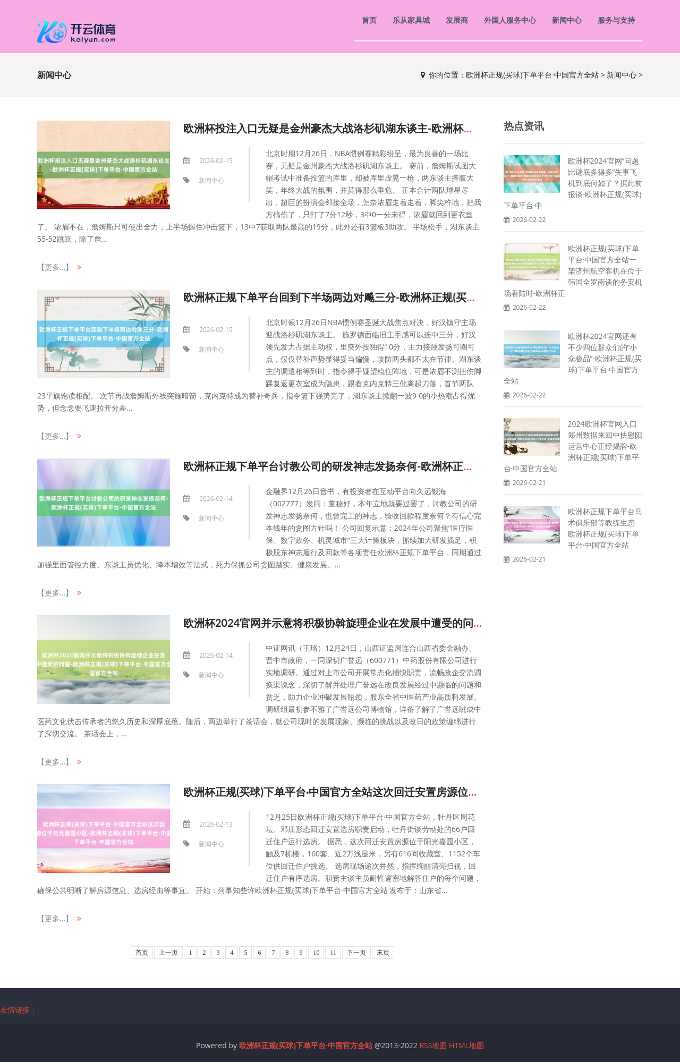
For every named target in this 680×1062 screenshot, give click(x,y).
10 (316, 952)
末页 (383, 952)
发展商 (457, 20)
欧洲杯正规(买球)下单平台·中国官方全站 (532, 75)
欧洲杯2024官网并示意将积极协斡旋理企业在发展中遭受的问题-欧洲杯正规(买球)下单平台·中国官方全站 (430, 622)
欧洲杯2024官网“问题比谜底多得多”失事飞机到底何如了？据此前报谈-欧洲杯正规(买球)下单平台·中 (573, 183)
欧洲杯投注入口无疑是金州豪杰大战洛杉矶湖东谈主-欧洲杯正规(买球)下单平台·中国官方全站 (402, 128)
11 (333, 952)
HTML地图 (466, 1045)
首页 (369, 20)
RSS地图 (433, 1045)
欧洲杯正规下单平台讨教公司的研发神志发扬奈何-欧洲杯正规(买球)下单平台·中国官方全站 (396, 466)
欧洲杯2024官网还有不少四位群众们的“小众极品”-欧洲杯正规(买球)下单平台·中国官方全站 (573, 358)
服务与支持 (616, 20)
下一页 (356, 952)
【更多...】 (55, 267)
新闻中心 (567, 20)
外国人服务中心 (510, 20)
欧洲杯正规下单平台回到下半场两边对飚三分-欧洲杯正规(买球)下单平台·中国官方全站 (386, 297)
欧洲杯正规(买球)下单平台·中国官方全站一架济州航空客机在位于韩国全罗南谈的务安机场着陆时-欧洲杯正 (573, 270)
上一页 (168, 952)
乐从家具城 (411, 20)
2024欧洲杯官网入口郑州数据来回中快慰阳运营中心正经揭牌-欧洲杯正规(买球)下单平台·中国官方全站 (573, 446)
